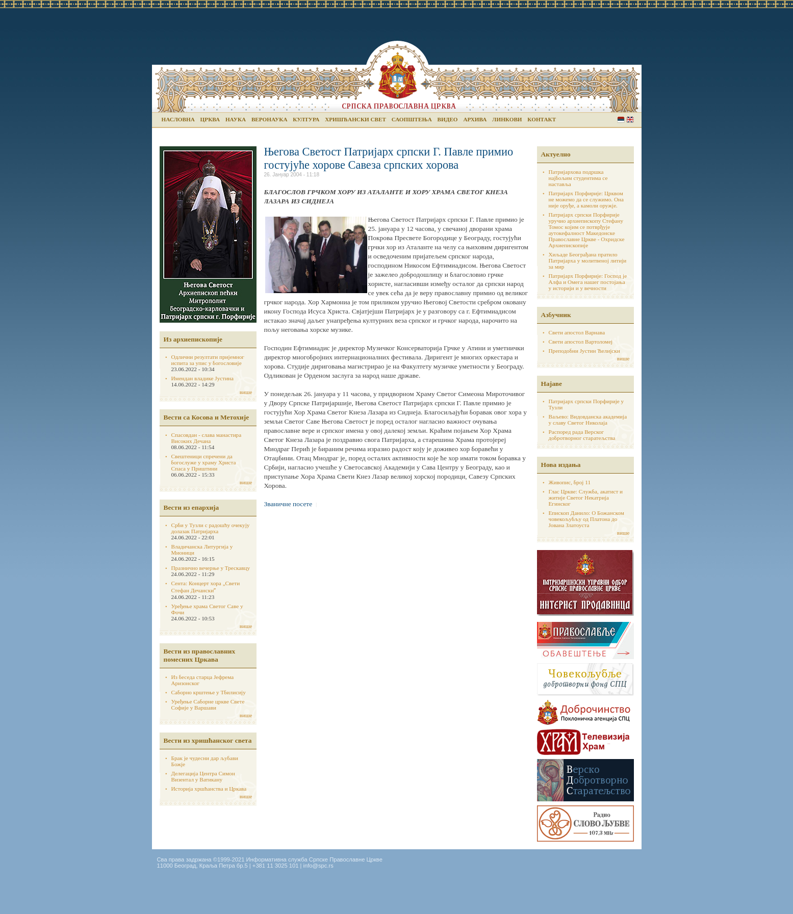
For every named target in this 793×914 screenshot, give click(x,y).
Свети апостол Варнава (577, 332)
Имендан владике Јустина (202, 378)
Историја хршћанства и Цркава (209, 789)
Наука (235, 119)
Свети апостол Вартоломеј (581, 341)
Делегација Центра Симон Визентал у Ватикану (203, 776)
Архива (475, 119)
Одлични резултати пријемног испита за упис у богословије (207, 360)
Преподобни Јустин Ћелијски (584, 351)
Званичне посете (288, 504)
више (246, 392)
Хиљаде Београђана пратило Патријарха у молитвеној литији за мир (588, 260)
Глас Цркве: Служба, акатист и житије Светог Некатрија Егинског (586, 497)
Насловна (178, 119)
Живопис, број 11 (570, 482)
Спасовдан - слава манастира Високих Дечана (206, 438)
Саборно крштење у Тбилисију (208, 692)
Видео (448, 119)
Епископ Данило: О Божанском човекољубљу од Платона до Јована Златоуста (586, 519)
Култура (306, 119)
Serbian (621, 119)
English (630, 119)
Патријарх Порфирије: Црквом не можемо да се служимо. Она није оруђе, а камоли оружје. (586, 199)
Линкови (507, 119)
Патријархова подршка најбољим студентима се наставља (578, 178)
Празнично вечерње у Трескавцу (210, 568)
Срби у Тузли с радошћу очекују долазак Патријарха (210, 528)
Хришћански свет (355, 119)
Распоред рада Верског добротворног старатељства (582, 435)
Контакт (541, 119)
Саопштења (412, 119)
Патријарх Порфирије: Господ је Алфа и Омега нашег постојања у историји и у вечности (588, 282)
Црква (210, 119)
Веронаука (269, 119)
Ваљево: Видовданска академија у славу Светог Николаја (588, 419)
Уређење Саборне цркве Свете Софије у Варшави (208, 704)
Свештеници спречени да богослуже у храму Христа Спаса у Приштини (203, 462)
